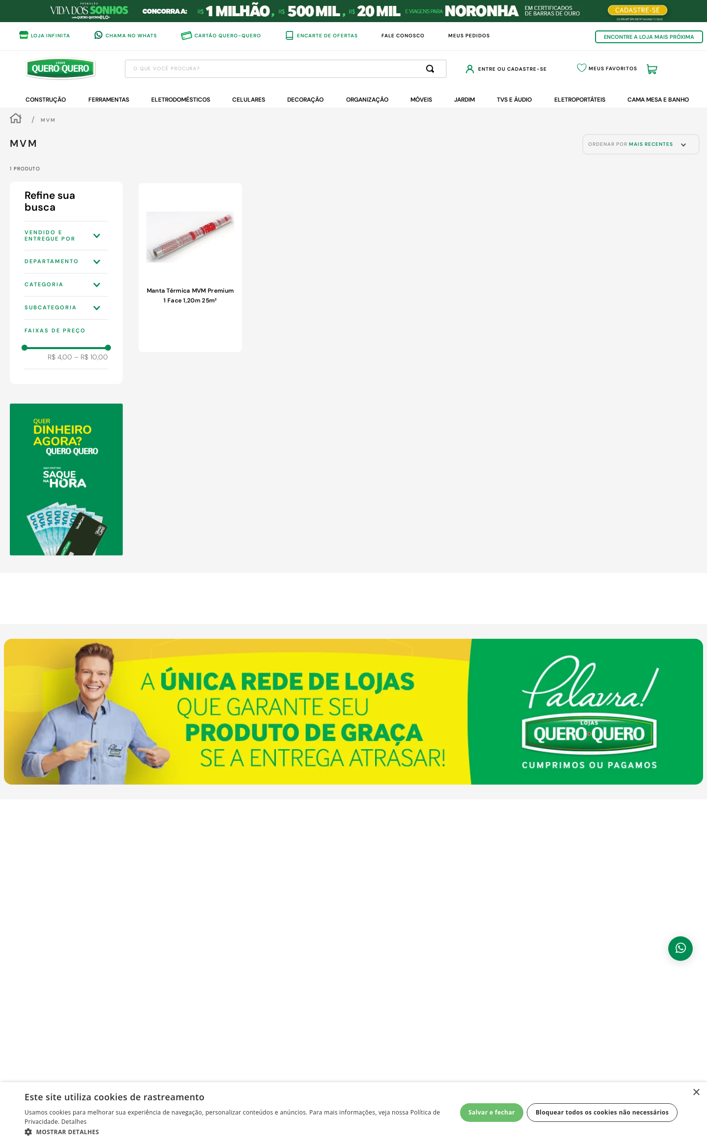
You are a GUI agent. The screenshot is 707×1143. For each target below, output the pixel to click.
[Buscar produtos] (432, 68)
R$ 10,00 (91, 357)
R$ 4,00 (60, 357)
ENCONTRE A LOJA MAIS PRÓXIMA (649, 36)
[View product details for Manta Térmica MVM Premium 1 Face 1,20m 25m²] (190, 267)
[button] (66, 235)
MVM (48, 120)
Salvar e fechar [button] (491, 1112)
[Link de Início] (15, 119)
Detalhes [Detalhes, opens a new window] (74, 1121)
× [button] (696, 1092)
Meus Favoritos (613, 68)
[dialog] (353, 1112)
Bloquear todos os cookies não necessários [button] (602, 1112)
